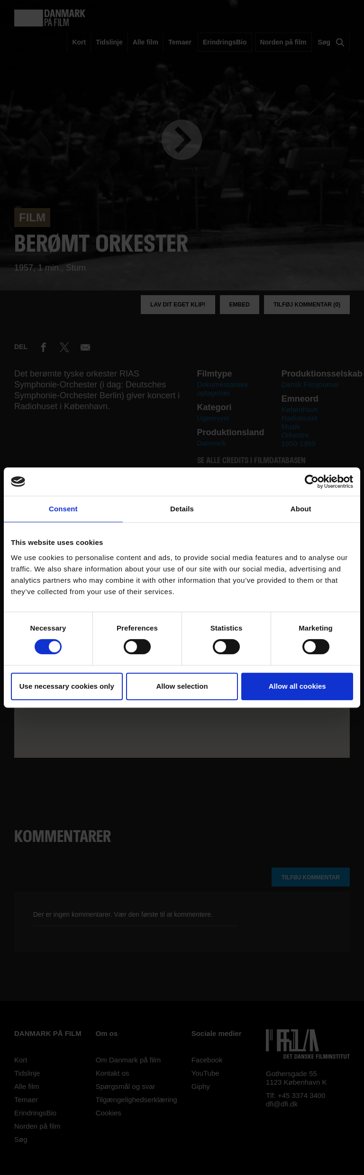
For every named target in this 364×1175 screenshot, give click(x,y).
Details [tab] (182, 509)
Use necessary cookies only (66, 686)
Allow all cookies (297, 686)
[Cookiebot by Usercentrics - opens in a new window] (311, 481)
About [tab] (301, 509)
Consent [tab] (63, 509)
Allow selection (182, 686)
